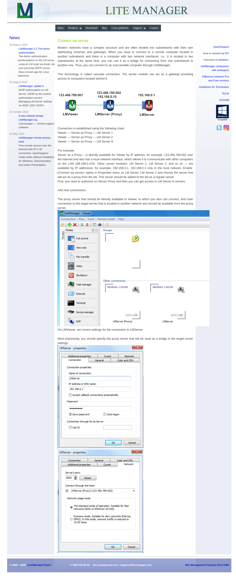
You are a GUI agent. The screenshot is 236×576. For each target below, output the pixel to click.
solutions (223, 59)
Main (60, 28)
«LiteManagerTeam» (39, 565)
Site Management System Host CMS (207, 565)
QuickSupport (221, 46)
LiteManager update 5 (31, 86)
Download (91, 28)
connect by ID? (220, 53)
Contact (154, 28)
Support (139, 28)
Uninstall (224, 99)
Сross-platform (120, 28)
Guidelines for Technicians (214, 87)
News (14, 38)
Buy (104, 28)
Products (75, 28)
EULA (225, 93)
